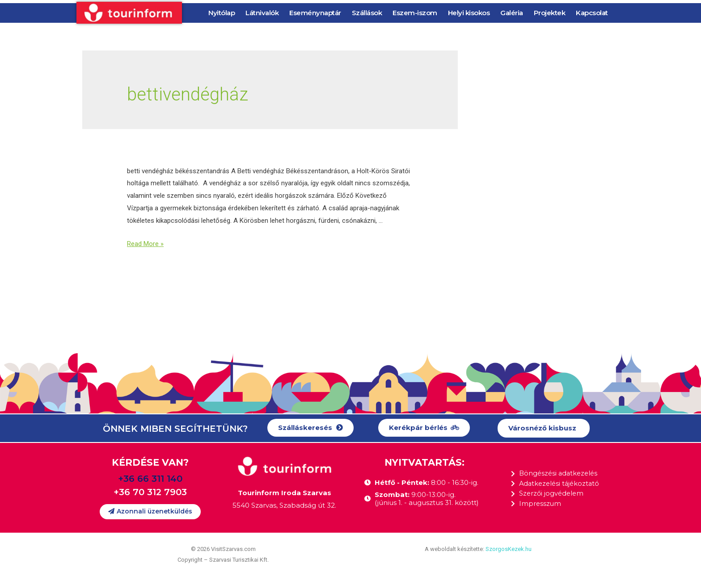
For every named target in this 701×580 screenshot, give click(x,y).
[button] (310, 428)
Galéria (511, 12)
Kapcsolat (592, 12)
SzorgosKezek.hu (509, 549)
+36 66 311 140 (150, 478)
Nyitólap (221, 12)
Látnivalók (262, 12)
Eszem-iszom (415, 12)
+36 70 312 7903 (150, 492)
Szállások (367, 12)
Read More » (145, 244)
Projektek (550, 12)
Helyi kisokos (469, 12)
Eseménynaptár (315, 12)
